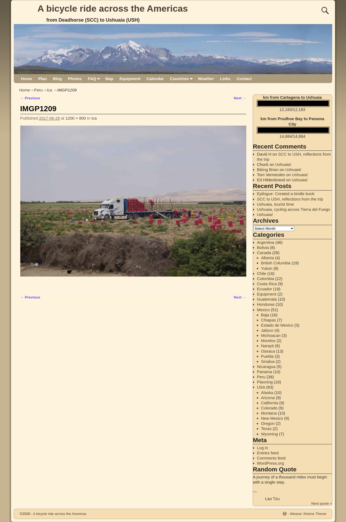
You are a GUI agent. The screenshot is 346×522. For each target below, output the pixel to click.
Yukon (266, 268)
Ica (49, 90)
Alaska (267, 392)
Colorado (269, 408)
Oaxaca (268, 351)
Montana (269, 413)
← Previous (30, 98)
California (269, 402)
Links (225, 78)
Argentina (265, 242)
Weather (206, 78)
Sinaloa (268, 361)
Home (26, 78)
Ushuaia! (283, 164)
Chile (261, 273)
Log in (262, 447)
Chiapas (268, 320)
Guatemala (267, 299)
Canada (264, 252)
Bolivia (263, 247)
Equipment (130, 78)
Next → (240, 98)
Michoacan (271, 335)
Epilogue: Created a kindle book (286, 193)
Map (109, 78)
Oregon (268, 423)
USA (261, 387)
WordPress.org (270, 463)
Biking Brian (268, 169)
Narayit (267, 345)
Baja (265, 315)
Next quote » (321, 503)
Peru (38, 90)
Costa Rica (267, 283)
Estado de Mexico (277, 325)
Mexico (263, 309)
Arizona (268, 397)
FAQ (95, 78)
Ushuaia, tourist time (275, 204)
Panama (264, 371)
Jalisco (267, 330)
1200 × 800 (75, 118)
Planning (265, 382)
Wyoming (269, 434)
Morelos (268, 340)
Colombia (265, 278)
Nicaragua (266, 366)
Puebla (267, 356)
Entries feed (268, 453)
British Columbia (276, 263)
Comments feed (271, 458)
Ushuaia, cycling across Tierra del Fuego (293, 209)
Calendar (155, 78)
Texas (266, 428)
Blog (57, 78)
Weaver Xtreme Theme (308, 514)
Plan (42, 78)
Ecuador (264, 289)
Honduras (266, 304)
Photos (75, 78)
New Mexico (272, 418)
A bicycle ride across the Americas (113, 8)
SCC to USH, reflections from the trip (290, 199)
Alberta (267, 257)
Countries (182, 78)
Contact (244, 78)
